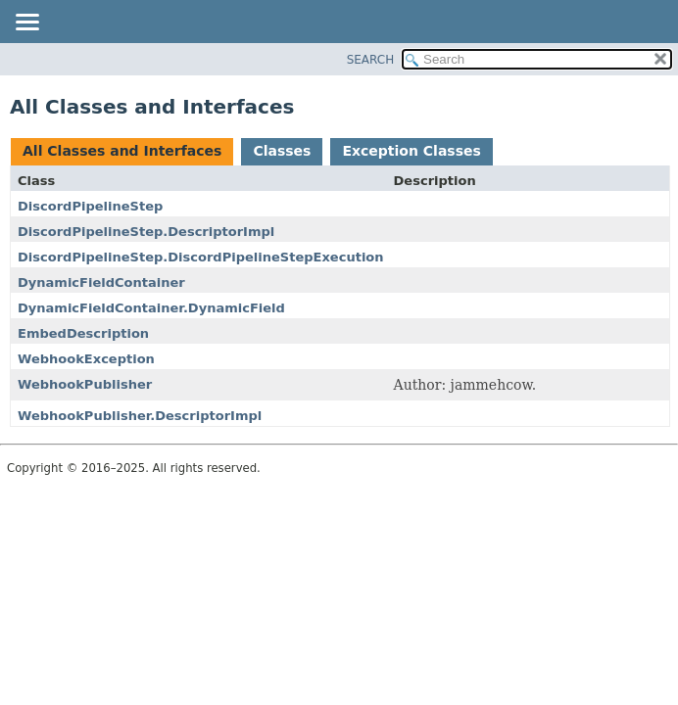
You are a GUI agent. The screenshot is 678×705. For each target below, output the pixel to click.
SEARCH (371, 60)
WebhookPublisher (85, 384)
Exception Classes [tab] (411, 151)
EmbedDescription (83, 333)
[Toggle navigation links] (26, 23)
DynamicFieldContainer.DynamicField (151, 308)
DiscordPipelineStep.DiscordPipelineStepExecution (201, 257)
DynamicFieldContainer (101, 282)
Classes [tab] (282, 151)
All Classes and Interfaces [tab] (122, 151)
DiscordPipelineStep (90, 206)
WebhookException (86, 359)
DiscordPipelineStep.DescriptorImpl (146, 231)
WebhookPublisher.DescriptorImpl (140, 415)
